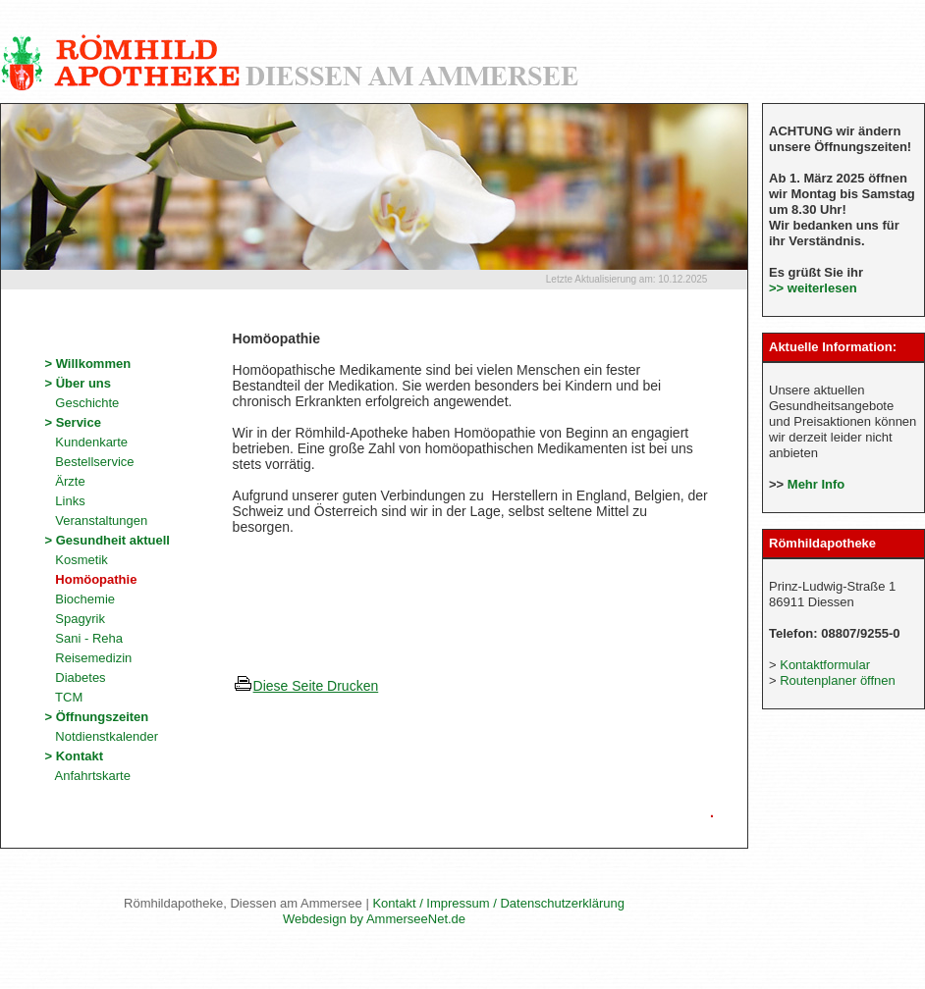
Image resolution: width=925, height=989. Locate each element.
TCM (63, 697)
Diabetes (74, 677)
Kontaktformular (825, 664)
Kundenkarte (86, 442)
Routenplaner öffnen (838, 680)
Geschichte (81, 402)
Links (64, 501)
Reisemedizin (88, 658)
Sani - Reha (83, 638)
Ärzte (64, 481)
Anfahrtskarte (87, 775)
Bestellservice (89, 461)
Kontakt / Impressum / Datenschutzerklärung (498, 903)
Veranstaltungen (95, 520)
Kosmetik (75, 559)
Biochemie (79, 599)
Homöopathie (90, 579)
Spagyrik (74, 618)
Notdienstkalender (101, 736)
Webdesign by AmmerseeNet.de (374, 918)
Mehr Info (816, 484)
